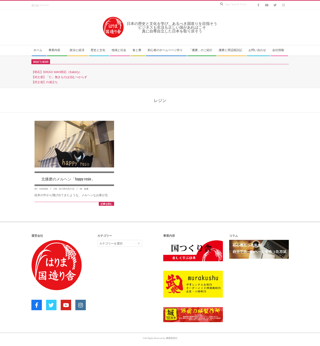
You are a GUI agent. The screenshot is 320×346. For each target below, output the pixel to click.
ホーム (35, 5)
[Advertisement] (128, 282)
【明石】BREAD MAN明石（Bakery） (56, 72)
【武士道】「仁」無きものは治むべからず (59, 77)
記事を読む (106, 203)
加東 (86, 188)
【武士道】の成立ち (44, 82)
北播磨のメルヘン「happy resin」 (68, 178)
